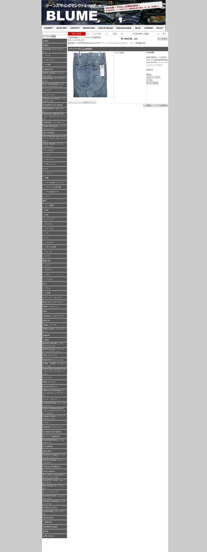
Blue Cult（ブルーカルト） (54, 302)
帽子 (45, 201)
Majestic (46, 335)
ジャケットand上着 (53, 187)
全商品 (45, 45)
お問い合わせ (48, 536)
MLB (47, 340)
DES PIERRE (48, 133)
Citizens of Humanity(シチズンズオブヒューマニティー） (54, 393)
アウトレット (50, 164)
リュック (48, 251)
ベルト (47, 274)
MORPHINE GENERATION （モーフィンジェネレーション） (54, 371)
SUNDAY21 (48, 69)
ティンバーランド (50, 492)
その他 (47, 65)
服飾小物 (46, 261)
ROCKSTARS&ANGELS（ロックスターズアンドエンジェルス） (54, 410)
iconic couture (49, 471)
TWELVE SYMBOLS (51, 466)
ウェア (45, 169)
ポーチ (47, 256)
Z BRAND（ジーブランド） (54, 122)
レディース (49, 60)
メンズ (47, 55)
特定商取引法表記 (50, 527)
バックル (48, 279)
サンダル (48, 224)
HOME (46, 41)
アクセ (47, 288)
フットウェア (48, 219)
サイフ (47, 265)
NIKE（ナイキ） (50, 382)
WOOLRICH (48, 518)
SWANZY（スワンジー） (53, 427)
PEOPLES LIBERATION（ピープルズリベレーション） (54, 116)
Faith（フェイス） (50, 355)
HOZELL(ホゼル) (50, 507)
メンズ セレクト (50, 399)
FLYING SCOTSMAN (52, 432)
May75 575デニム (50, 387)
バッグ (45, 238)
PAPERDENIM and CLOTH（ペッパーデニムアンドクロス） (54, 138)
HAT (46, 215)
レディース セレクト (52, 297)
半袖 (46, 178)
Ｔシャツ (48, 173)
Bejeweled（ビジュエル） (54, 360)
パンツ (47, 196)
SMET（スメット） (51, 307)
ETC (45, 284)
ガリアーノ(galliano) (51, 436)
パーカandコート (52, 192)
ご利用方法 (47, 522)
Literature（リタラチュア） (54, 316)
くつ (46, 233)
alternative (47, 451)
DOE (45, 311)
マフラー (48, 270)
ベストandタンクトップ (55, 182)
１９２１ (46, 422)
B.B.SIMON (48, 446)
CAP (47, 210)
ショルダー (49, 242)
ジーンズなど (48, 150)
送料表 (45, 531)
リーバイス (47, 377)
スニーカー (49, 228)
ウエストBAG (50, 247)
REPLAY (46, 320)
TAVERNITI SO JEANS (53, 105)
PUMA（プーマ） (50, 325)
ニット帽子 (49, 205)
